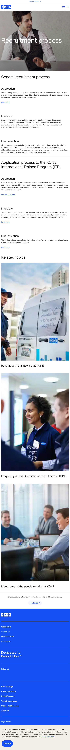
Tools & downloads (9, 701)
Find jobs (34, 603)
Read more (5, 102)
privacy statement (47, 737)
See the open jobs (8, 195)
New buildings (7, 686)
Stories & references (10, 706)
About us (5, 711)
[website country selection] (63, 7)
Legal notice (6, 722)
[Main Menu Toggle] (67, 7)
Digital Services (7, 696)
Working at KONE (7, 636)
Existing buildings (8, 691)
